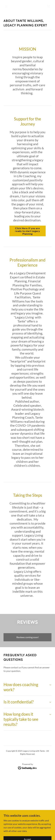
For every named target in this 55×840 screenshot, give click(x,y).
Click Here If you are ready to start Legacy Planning (27, 231)
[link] (48, 6)
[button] (9, 6)
